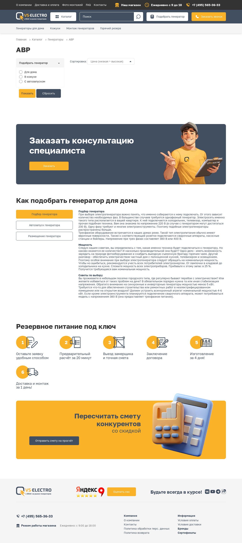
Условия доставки (189, 524)
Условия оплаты (188, 520)
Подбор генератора (44, 214)
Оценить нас (121, 491)
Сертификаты (187, 532)
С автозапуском (34, 81)
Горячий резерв (110, 28)
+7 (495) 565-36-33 (206, 5)
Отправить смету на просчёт (54, 440)
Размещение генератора (44, 236)
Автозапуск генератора (44, 225)
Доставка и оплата (47, 4)
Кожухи (55, 28)
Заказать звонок (209, 16)
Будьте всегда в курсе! (176, 492)
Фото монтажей (72, 4)
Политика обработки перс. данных (147, 528)
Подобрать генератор (167, 16)
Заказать (49, 166)
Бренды (183, 528)
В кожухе (30, 76)
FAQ (88, 4)
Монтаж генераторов (80, 28)
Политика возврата (136, 532)
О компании (24, 4)
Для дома (30, 72)
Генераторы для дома (30, 28)
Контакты (100, 4)
